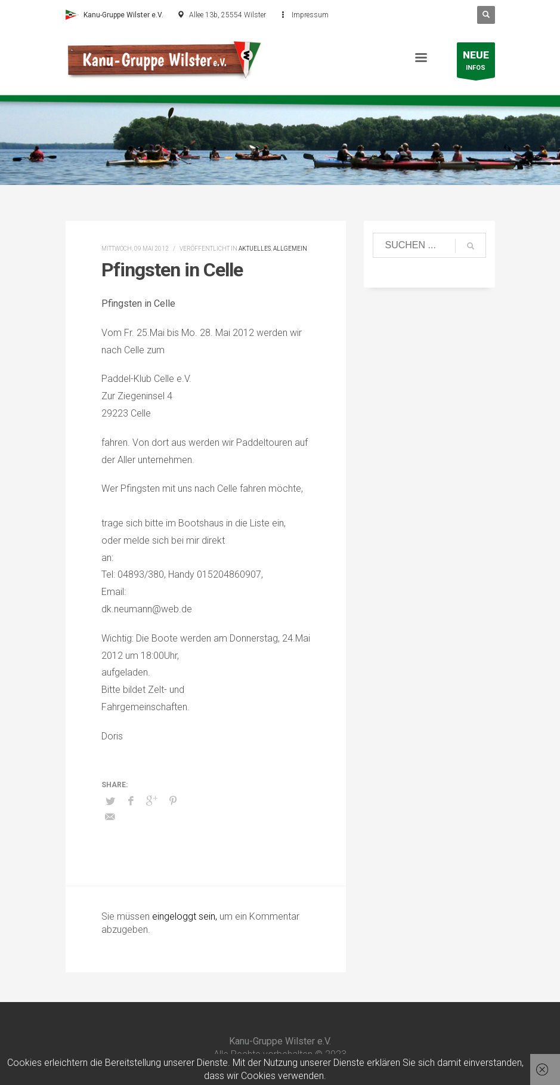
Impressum (310, 15)
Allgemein (290, 248)
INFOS (476, 63)
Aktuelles (255, 248)
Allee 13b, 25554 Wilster (227, 15)
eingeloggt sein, (185, 916)
